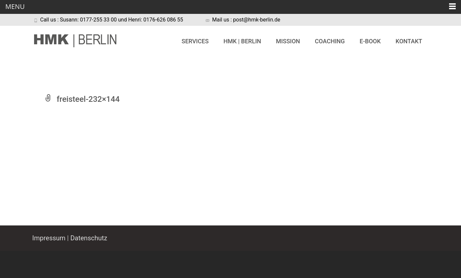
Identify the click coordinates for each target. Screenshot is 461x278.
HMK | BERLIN (242, 41)
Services (195, 41)
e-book (370, 41)
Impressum (49, 238)
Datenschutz (88, 238)
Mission (288, 41)
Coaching (330, 41)
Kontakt (409, 41)
